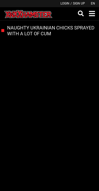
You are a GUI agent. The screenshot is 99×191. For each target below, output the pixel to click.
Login (64, 3)
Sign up (79, 3)
